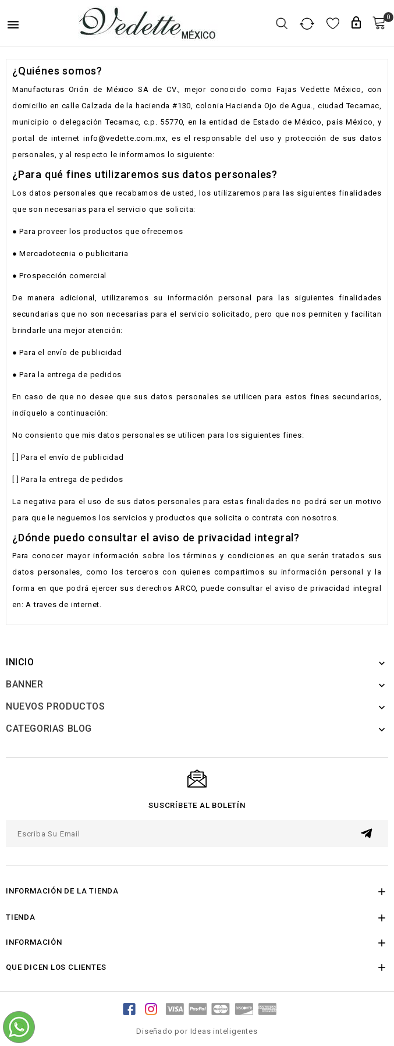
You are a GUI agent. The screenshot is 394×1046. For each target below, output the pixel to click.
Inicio (20, 662)
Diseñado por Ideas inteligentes (197, 1031)
